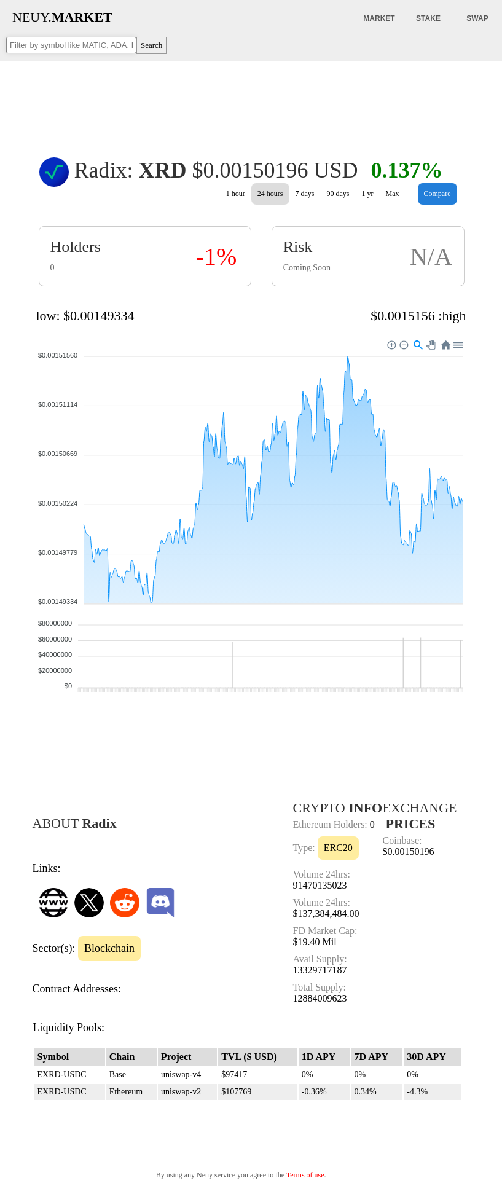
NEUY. (62, 17)
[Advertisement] (251, 100)
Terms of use (305, 1175)
